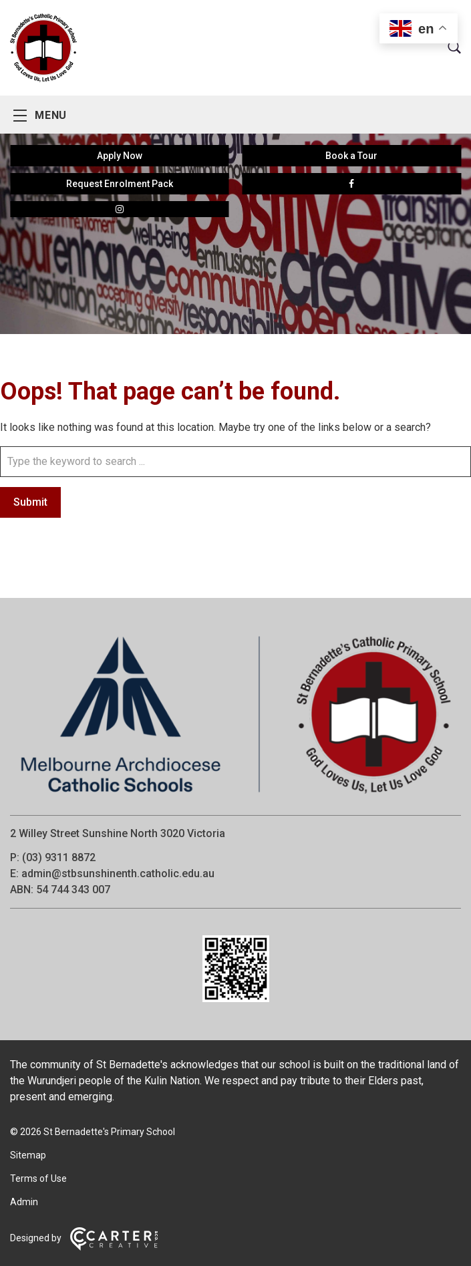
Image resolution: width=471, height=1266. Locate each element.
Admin (24, 1202)
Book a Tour (351, 155)
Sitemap (28, 1155)
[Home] (235, 796)
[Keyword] (235, 461)
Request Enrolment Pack (119, 183)
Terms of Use (38, 1178)
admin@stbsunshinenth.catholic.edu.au (117, 873)
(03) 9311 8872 (59, 857)
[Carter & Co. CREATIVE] (114, 1247)
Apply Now (119, 155)
